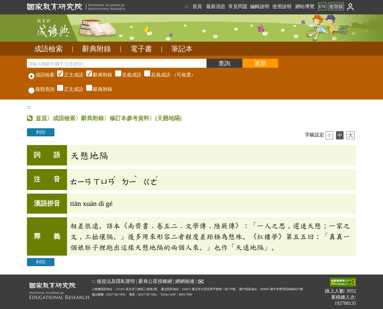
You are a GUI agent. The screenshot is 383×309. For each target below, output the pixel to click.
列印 (40, 132)
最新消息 (215, 6)
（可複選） (126, 75)
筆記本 (182, 49)
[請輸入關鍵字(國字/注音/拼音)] (116, 63)
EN (322, 6)
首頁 (197, 6)
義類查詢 (41, 89)
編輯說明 (259, 6)
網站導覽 (304, 6)
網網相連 (184, 281)
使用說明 (281, 6)
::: (186, 6)
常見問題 (237, 6)
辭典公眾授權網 (155, 281)
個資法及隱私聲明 (116, 281)
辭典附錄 (96, 49)
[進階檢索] (260, 63)
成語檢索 (48, 49)
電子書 (141, 49)
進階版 (336, 6)
